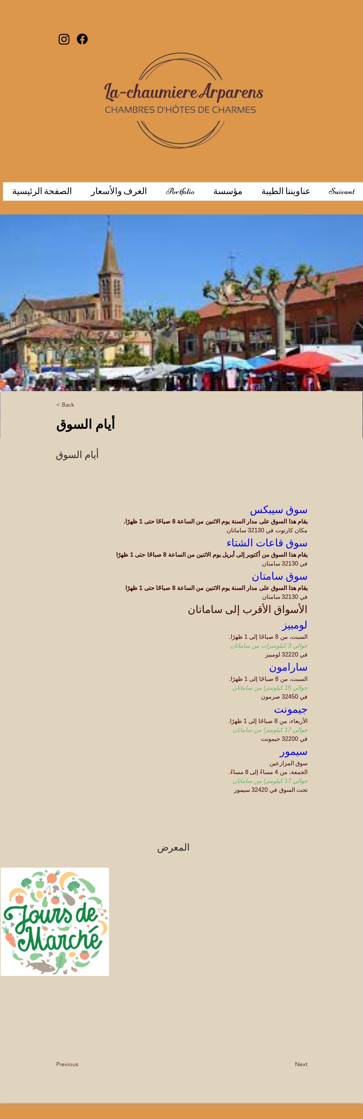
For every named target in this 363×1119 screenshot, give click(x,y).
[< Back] (80, 405)
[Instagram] (64, 39)
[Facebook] (82, 39)
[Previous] (85, 1064)
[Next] (283, 1064)
